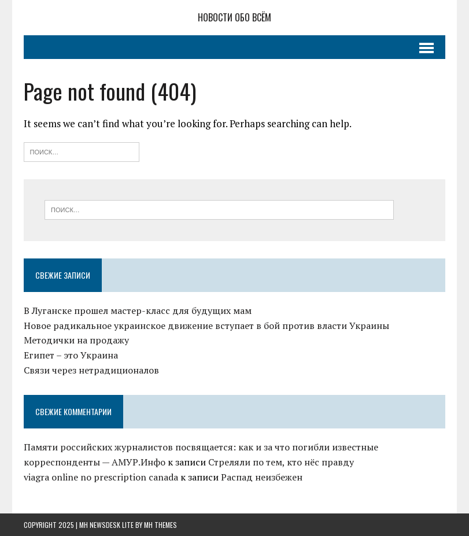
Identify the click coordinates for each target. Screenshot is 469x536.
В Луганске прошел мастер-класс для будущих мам (138, 310)
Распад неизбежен (261, 477)
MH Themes (160, 525)
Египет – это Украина (71, 355)
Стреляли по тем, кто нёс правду (281, 462)
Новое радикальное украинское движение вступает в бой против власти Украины (206, 325)
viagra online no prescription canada (101, 477)
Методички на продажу (76, 340)
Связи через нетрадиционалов (91, 370)
